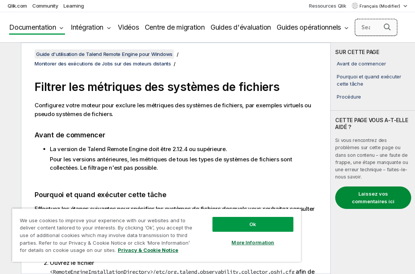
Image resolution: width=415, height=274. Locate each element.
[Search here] (376, 27)
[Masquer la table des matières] (9, 54)
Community (45, 6)
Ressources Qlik (327, 6)
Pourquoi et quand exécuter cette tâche (369, 79)
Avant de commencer (361, 64)
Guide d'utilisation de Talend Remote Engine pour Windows (104, 54)
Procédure (349, 97)
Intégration (87, 27)
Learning (73, 6)
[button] (387, 27)
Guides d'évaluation (241, 27)
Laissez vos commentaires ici (373, 197)
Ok (212, 211)
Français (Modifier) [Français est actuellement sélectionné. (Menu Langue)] (380, 6)
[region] (132, 228)
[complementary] (373, 158)
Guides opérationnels (309, 27)
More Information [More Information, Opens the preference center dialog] (212, 229)
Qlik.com (17, 6)
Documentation (32, 27)
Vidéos (128, 27)
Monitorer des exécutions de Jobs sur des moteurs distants (103, 64)
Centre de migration (175, 27)
